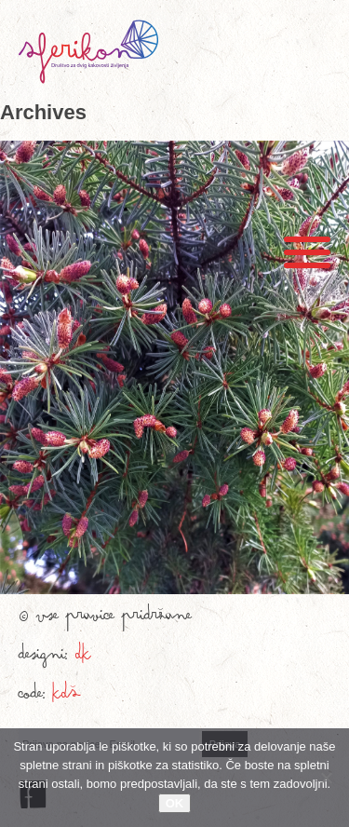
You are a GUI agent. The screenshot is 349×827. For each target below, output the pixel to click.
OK (175, 803)
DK (83, 658)
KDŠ (66, 697)
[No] (325, 777)
